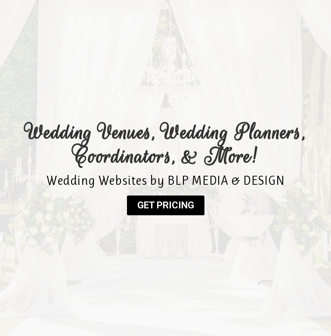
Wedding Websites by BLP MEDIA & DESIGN (165, 180)
